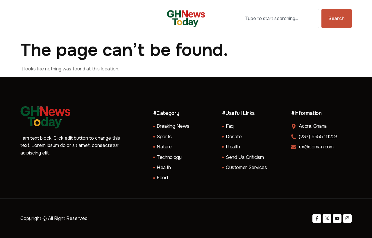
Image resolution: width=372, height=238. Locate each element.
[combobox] (277, 18)
